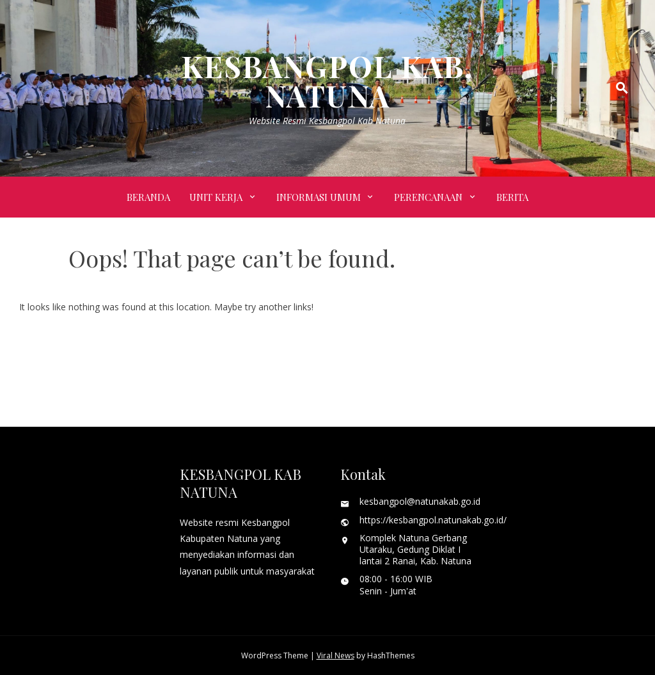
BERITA (512, 197)
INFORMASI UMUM (318, 197)
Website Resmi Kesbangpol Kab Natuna (327, 121)
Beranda (148, 197)
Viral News (335, 655)
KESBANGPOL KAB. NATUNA (327, 80)
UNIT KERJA (215, 197)
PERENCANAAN (428, 197)
